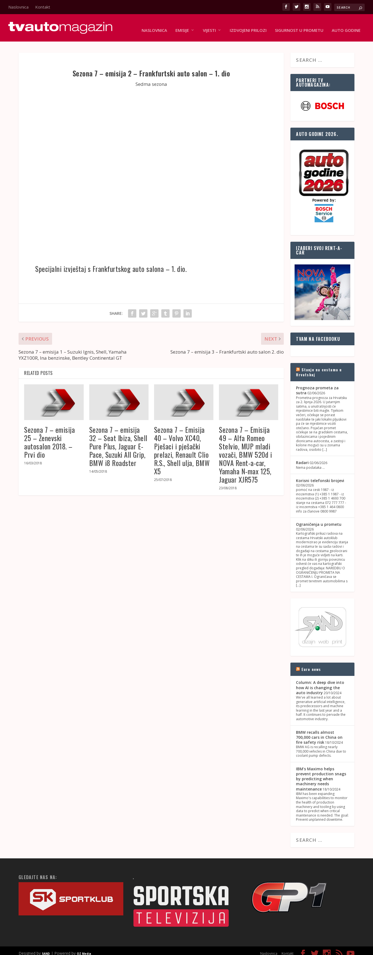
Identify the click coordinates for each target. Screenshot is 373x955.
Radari (302, 457)
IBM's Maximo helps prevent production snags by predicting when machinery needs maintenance (321, 773)
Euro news (311, 664)
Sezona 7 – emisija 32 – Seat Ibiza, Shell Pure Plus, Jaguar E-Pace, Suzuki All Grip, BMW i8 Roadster (118, 441)
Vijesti (209, 25)
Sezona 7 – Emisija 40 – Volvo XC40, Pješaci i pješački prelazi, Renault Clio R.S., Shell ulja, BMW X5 (182, 445)
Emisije (182, 25)
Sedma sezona (151, 79)
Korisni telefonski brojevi (320, 475)
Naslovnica (18, 7)
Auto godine (346, 25)
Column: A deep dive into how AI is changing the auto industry (320, 682)
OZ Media (84, 948)
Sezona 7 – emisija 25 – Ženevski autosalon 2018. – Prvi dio (49, 436)
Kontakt (42, 7)
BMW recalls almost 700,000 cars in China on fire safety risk (319, 732)
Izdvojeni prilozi (248, 25)
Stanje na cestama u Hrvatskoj (319, 366)
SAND (46, 948)
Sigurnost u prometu (299, 25)
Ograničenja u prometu (318, 519)
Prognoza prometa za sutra (317, 385)
